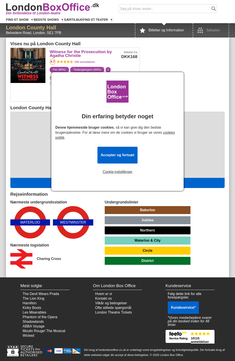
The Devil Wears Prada (40, 294)
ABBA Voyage (33, 326)
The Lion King (33, 298)
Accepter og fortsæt (117, 155)
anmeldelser (84, 62)
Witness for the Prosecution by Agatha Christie (28, 57)
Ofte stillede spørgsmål (113, 308)
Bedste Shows (47, 19)
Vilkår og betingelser (111, 303)
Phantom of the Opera (39, 317)
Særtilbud (73, 19)
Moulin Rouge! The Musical (43, 331)
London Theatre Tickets (113, 312)
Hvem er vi (103, 294)
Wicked (28, 335)
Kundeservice (183, 307)
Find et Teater (96, 19)
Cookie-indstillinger (117, 172)
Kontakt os (103, 298)
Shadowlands (33, 321)
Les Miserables (34, 312)
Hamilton (29, 303)
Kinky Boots (31, 308)
